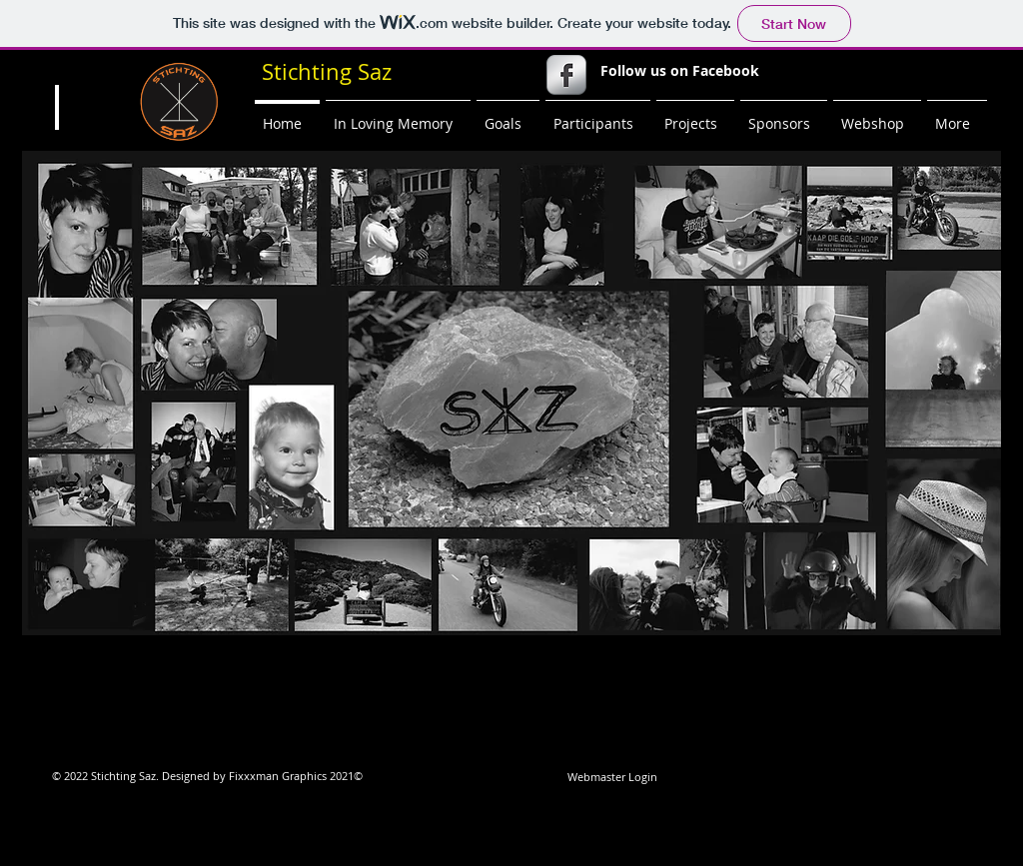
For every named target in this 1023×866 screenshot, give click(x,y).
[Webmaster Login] (611, 777)
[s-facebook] (566, 75)
